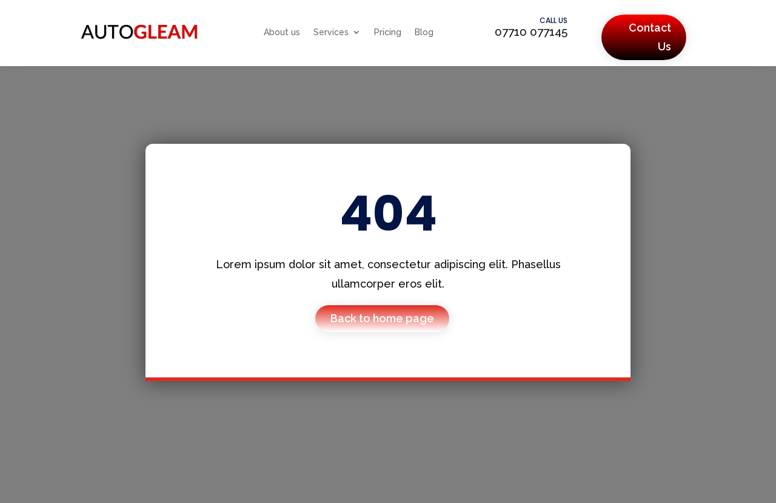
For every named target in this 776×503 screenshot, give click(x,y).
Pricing (387, 32)
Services (331, 32)
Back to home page (382, 318)
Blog (424, 32)
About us (282, 32)
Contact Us (650, 37)
